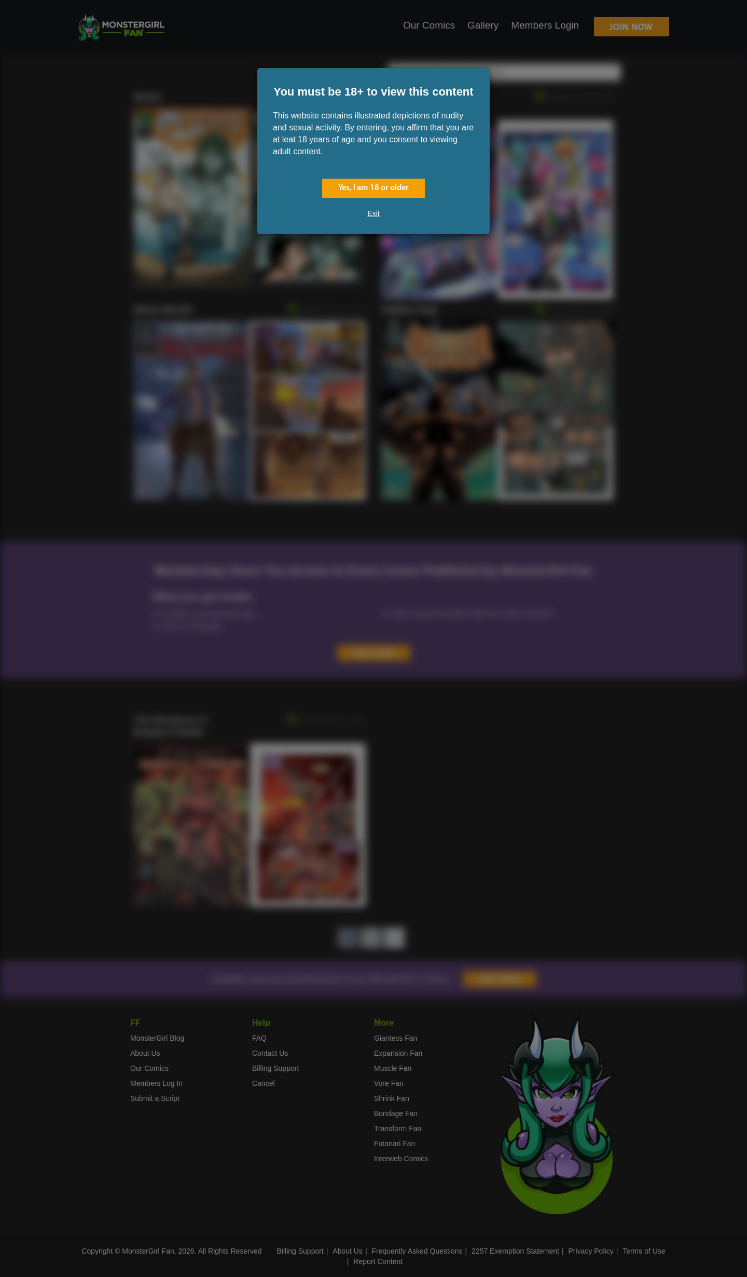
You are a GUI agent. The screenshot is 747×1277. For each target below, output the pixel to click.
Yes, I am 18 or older (373, 188)
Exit (373, 213)
